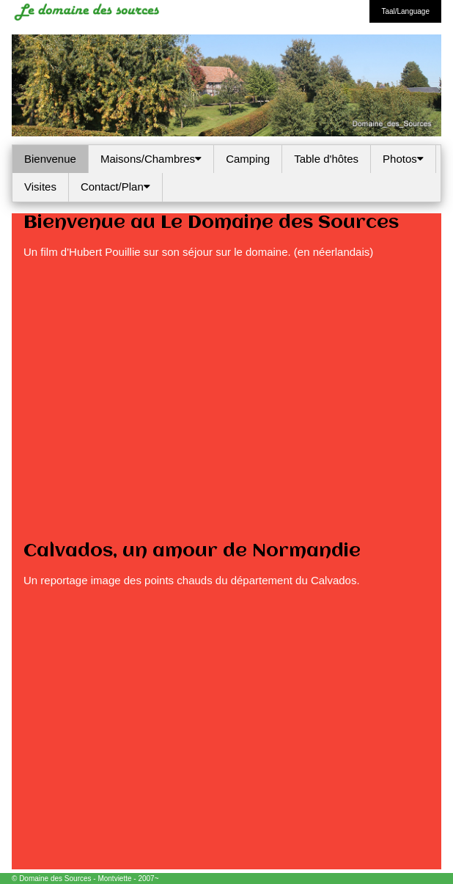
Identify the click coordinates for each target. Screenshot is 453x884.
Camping (248, 158)
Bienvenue (50, 158)
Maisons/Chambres (151, 158)
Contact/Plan (115, 186)
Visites (40, 186)
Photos (403, 158)
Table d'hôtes (326, 158)
